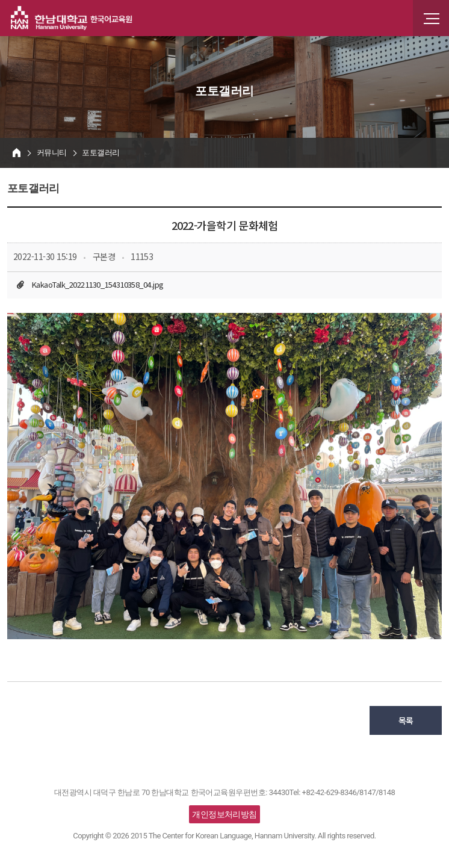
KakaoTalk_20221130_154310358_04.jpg (97, 284)
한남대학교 (71, 18)
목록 (405, 720)
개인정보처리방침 (224, 814)
